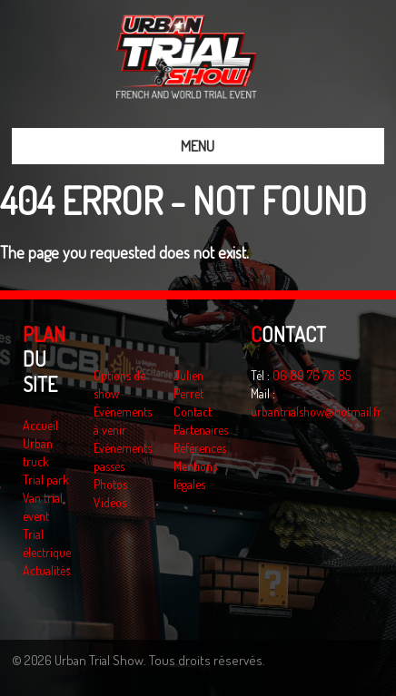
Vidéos (110, 502)
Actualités (46, 570)
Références (199, 448)
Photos (110, 484)
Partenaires (200, 429)
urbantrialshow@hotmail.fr (316, 411)
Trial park (46, 479)
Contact (192, 411)
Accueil (40, 425)
